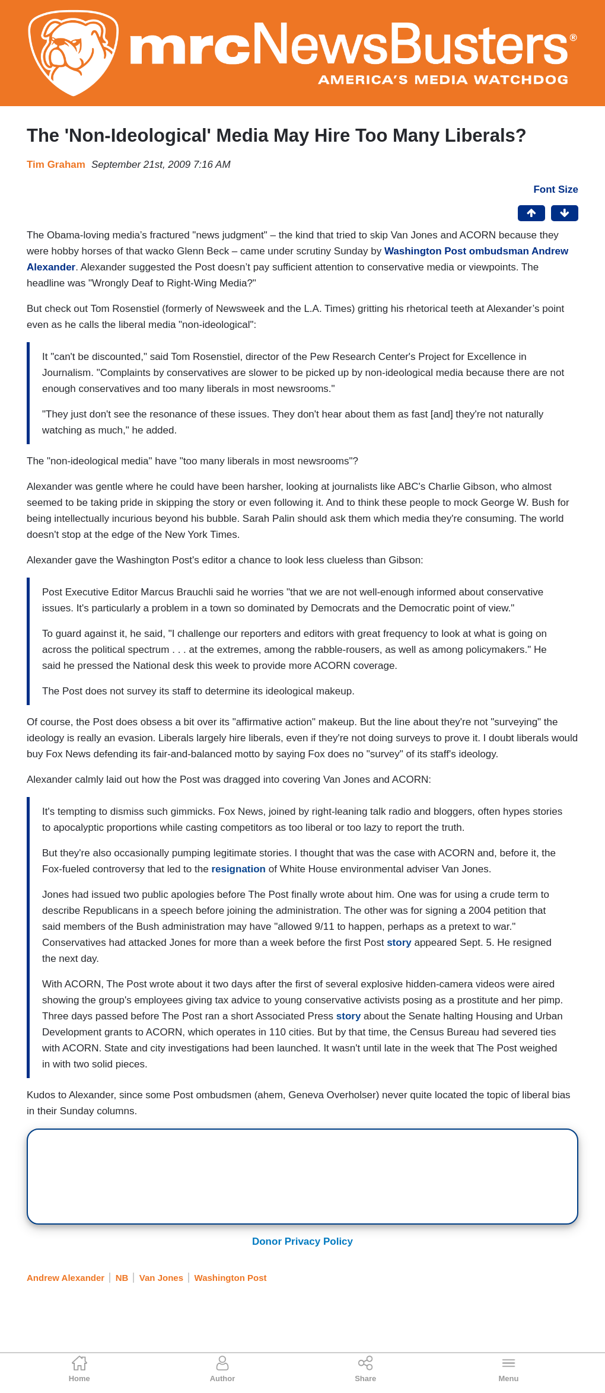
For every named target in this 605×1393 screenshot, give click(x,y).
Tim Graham (56, 164)
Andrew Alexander (65, 1278)
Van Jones (161, 1278)
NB (122, 1278)
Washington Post (231, 1278)
